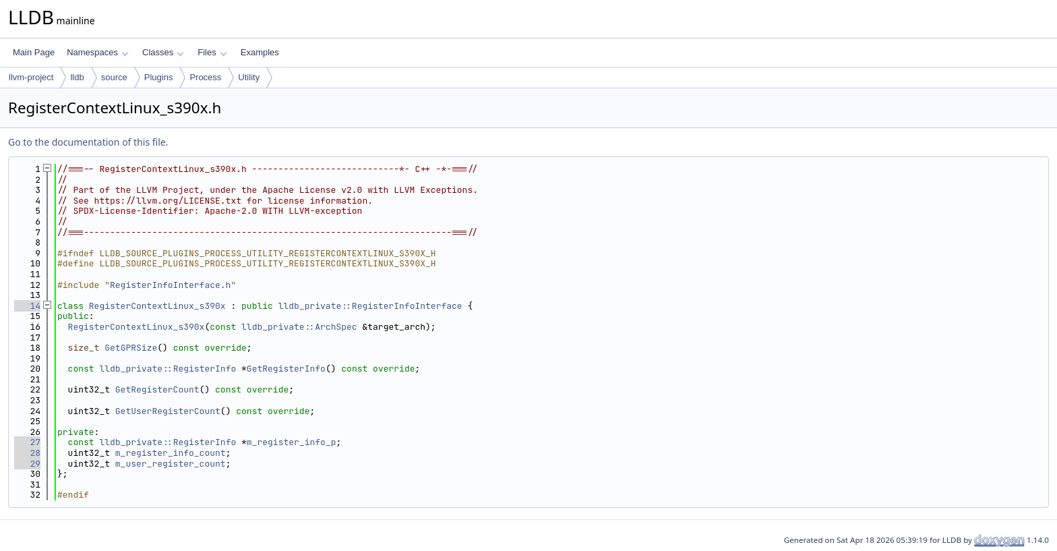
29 (27, 463)
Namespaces (97, 52)
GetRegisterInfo (286, 368)
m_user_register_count (170, 463)
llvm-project (31, 77)
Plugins (158, 77)
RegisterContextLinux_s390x (157, 306)
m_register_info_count (170, 453)
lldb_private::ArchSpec (299, 326)
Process (205, 77)
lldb (77, 77)
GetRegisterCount (157, 389)
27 (27, 442)
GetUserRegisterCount (167, 411)
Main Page (34, 52)
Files (212, 52)
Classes (163, 52)
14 (27, 306)
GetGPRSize (130, 347)
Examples (260, 52)
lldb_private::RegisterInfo (167, 368)
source (114, 77)
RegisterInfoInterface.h (170, 285)
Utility (249, 77)
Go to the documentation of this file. (88, 142)
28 (27, 453)
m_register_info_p (291, 442)
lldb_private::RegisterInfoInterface (370, 306)
